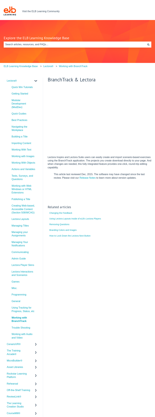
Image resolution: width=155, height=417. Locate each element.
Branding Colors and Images (63, 230)
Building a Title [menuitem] (20, 136)
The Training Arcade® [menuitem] (13, 352)
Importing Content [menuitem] (21, 143)
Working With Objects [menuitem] (23, 162)
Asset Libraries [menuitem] (15, 367)
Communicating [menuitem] (20, 252)
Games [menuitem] (16, 281)
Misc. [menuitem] (14, 288)
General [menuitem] (16, 301)
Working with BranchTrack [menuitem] (19, 319)
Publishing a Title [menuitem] (21, 199)
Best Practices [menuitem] (19, 120)
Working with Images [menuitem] (23, 156)
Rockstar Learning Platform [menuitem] (17, 375)
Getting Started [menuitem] (20, 93)
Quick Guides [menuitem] (19, 113)
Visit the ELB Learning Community (41, 11)
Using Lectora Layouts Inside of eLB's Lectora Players (75, 218)
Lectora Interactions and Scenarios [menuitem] (22, 273)
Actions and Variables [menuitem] (23, 169)
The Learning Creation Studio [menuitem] (15, 405)
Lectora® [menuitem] (12, 80)
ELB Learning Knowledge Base (21, 66)
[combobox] (74, 44)
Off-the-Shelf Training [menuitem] (18, 390)
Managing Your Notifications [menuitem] (20, 244)
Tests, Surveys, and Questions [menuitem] (22, 177)
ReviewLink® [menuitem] (14, 396)
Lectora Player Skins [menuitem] (23, 265)
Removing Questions (59, 224)
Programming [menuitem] (19, 294)
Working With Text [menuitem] (21, 149)
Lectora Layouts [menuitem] (20, 219)
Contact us (142, 11)
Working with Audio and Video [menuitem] (22, 336)
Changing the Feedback (60, 213)
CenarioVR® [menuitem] (14, 344)
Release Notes (87, 177)
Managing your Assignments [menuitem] (20, 234)
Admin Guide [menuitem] (19, 258)
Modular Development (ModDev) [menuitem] (19, 103)
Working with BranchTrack (73, 66)
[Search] (148, 44)
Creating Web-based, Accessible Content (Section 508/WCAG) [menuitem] (23, 209)
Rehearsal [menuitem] (12, 383)
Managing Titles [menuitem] (20, 225)
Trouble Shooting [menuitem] (21, 327)
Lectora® (48, 66)
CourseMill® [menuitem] (13, 413)
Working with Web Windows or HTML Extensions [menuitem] (22, 189)
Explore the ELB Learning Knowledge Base (36, 38)
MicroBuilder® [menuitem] (14, 360)
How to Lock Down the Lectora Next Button (70, 236)
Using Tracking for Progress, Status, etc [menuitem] (23, 309)
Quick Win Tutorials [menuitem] (22, 87)
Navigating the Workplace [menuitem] (19, 128)
